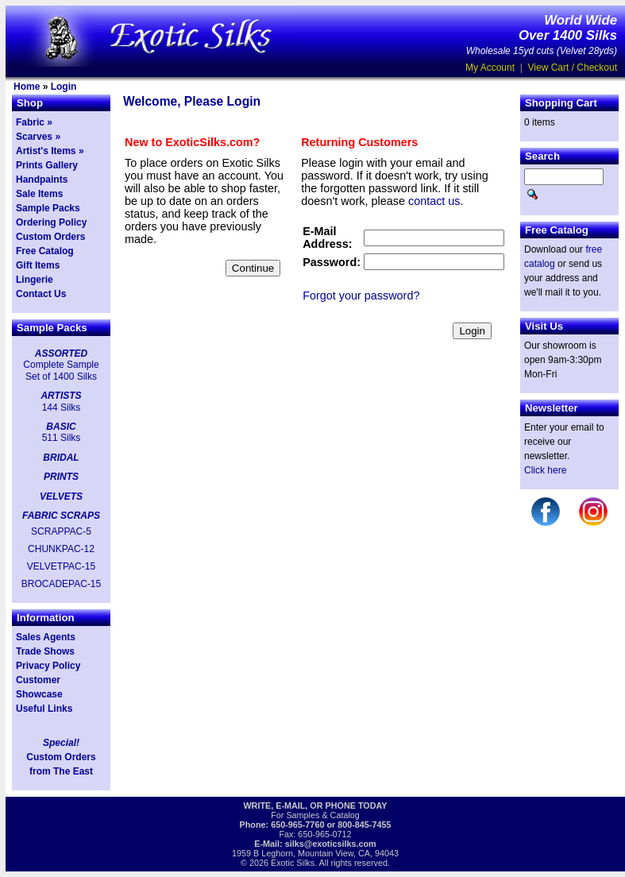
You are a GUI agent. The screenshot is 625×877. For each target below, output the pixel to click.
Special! (61, 742)
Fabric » (34, 122)
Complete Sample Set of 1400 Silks (60, 370)
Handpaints (42, 179)
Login (64, 86)
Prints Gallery (47, 165)
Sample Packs (48, 208)
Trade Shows (45, 651)
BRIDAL (61, 457)
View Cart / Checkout (573, 67)
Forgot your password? (361, 295)
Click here (545, 470)
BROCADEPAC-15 (61, 583)
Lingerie (34, 279)
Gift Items (38, 265)
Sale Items (39, 193)
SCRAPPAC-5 (61, 531)
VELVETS (61, 496)
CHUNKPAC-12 (61, 548)
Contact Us (41, 293)
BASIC (60, 426)
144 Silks (61, 407)
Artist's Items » (50, 150)
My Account (490, 67)
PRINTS (61, 476)
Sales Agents (45, 637)
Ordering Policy (51, 222)
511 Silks (61, 437)
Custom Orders (50, 236)
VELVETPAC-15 (61, 566)
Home (27, 86)
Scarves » (38, 136)
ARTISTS (61, 395)
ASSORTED (61, 353)
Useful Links (44, 708)
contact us (434, 201)
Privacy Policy (48, 665)
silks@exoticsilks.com (330, 843)
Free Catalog (45, 251)
